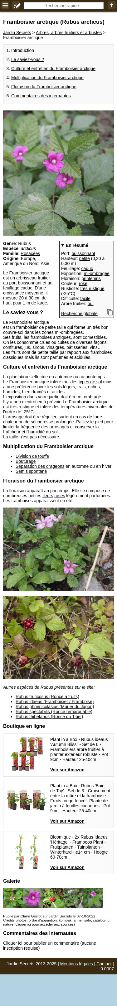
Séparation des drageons (40, 466)
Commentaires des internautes (41, 95)
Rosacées (30, 253)
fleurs (47, 495)
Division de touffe (32, 456)
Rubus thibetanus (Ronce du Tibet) (49, 716)
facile (85, 298)
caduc (87, 268)
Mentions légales (76, 963)
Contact (103, 963)
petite (84, 258)
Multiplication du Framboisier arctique (47, 77)
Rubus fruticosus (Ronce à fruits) (47, 696)
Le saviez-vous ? (27, 59)
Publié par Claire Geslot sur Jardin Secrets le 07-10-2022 (49, 916)
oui (91, 303)
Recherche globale (79, 313)
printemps (90, 278)
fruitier (44, 277)
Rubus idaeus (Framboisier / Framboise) (55, 701)
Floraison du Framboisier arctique (43, 86)
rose (83, 283)
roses (59, 495)
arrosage (14, 416)
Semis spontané (31, 471)
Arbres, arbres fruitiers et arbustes (69, 32)
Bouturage (26, 461)
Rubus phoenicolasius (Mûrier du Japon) (55, 706)
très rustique (92, 288)
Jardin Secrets (17, 32)
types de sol (90, 381)
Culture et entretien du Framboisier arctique (53, 68)
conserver (84, 426)
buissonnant (83, 253)
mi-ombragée (96, 273)
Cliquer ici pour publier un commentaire (41, 943)
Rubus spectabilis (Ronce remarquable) (54, 711)
